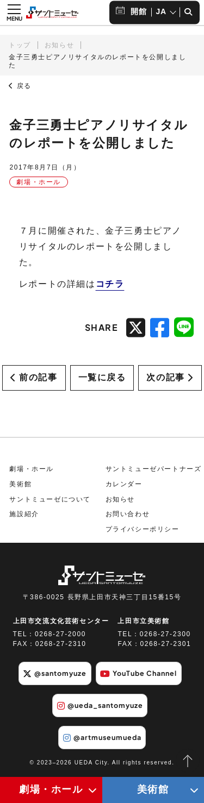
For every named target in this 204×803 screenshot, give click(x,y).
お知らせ (59, 45)
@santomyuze (54, 673)
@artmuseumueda (102, 737)
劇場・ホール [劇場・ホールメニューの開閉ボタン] (51, 789)
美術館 (20, 484)
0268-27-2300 (165, 634)
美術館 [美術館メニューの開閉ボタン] (153, 789)
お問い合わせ (128, 514)
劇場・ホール (31, 469)
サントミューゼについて (50, 499)
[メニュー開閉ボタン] (14, 12)
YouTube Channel (138, 673)
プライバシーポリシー (143, 529)
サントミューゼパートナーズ (154, 469)
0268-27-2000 (60, 634)
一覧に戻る (102, 377)
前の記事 (33, 377)
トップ (20, 45)
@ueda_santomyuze (100, 705)
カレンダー (124, 484)
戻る (20, 86)
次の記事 (169, 377)
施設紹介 (24, 514)
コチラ (110, 283)
